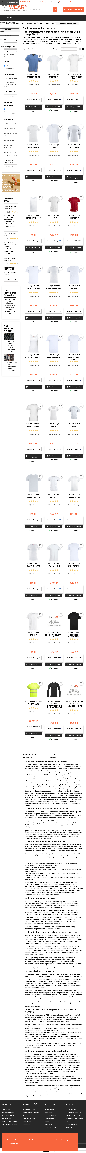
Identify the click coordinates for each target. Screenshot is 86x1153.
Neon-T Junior (33, 288)
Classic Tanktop (33, 218)
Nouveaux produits (8, 1113)
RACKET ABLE (11, 124)
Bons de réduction (51, 1127)
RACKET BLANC (10, 140)
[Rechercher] (43, 9)
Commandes (49, 1118)
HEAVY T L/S (74, 147)
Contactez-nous (29, 1118)
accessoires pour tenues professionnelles (61, 791)
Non (9, 166)
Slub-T (74, 288)
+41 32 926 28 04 (25, 2)
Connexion (63, 2)
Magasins (26, 1124)
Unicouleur (10, 114)
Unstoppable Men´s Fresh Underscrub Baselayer (53, 708)
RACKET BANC (10, 128)
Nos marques (7, 1118)
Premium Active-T (74, 497)
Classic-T (74, 426)
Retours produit (50, 1115)
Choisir (70, 49)
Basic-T (33, 635)
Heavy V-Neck (33, 147)
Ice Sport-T (74, 218)
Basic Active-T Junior (74, 358)
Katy (54, 147)
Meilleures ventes (8, 1115)
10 (61, 754)
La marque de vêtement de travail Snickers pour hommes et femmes (10, 306)
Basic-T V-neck (53, 357)
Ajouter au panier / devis (33, 107)
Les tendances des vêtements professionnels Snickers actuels (11, 366)
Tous (7, 66)
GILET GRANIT (9, 269)
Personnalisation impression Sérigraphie (10, 246)
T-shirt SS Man (33, 426)
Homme (10, 69)
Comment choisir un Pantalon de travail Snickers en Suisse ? (11, 346)
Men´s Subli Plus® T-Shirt (53, 636)
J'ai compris (14, 1144)
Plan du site (27, 1121)
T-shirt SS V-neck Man (74, 78)
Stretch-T (53, 77)
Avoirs (47, 1121)
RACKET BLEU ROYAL (8, 146)
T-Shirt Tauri (33, 704)
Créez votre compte (77, 2)
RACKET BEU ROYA (10, 134)
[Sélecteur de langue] (45, 2)
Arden (53, 426)
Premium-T (53, 497)
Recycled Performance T (74, 636)
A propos (26, 1115)
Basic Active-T (74, 566)
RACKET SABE (11, 155)
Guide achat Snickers (9, 1124)
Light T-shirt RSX (53, 288)
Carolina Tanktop (33, 357)
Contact (4, 2)
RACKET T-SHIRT (33, 77)
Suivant (54, 757)
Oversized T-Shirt (74, 706)
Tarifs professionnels (9, 1121)
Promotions (6, 1110)
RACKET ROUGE (10, 152)
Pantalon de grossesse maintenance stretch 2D (9, 220)
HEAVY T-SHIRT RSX (33, 566)
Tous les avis (11, 279)
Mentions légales (29, 1110)
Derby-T (53, 218)
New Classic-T (53, 566)
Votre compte (52, 1104)
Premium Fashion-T (33, 497)
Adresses (48, 1124)
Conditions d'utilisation (31, 1113)
